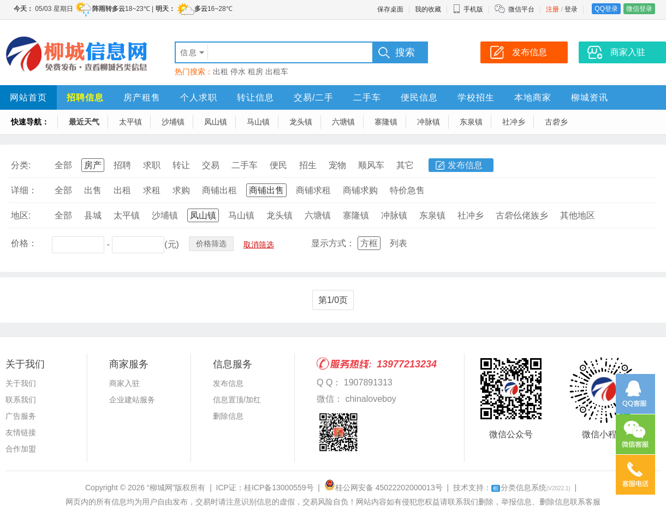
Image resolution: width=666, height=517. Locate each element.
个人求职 (198, 97)
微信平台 (521, 9)
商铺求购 (360, 190)
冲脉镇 (428, 121)
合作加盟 (20, 448)
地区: (21, 215)
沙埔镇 (173, 121)
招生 (308, 165)
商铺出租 (219, 190)
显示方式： (333, 243)
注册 (552, 9)
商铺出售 (266, 190)
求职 (151, 165)
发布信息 (465, 165)
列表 (398, 243)
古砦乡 (556, 121)
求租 (151, 190)
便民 (278, 165)
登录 (571, 9)
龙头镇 (300, 121)
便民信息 (419, 97)
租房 (255, 71)
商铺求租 (313, 190)
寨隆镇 (385, 121)
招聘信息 (85, 97)
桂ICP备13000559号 (279, 487)
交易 (210, 165)
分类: (21, 165)
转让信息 (255, 97)
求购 (181, 190)
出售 (93, 190)
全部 (63, 165)
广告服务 (20, 416)
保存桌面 (390, 9)
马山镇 (258, 121)
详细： (24, 190)
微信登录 (639, 9)
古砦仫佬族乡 (522, 215)
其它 (405, 165)
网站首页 (28, 97)
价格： (24, 243)
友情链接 (20, 432)
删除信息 (228, 416)
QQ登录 (606, 9)
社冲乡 (513, 121)
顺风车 (371, 165)
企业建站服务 (132, 399)
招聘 (122, 165)
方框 (369, 243)
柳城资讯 (589, 97)
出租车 (276, 71)
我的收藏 (428, 9)
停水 (238, 71)
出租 (220, 71)
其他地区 (577, 215)
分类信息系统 (530, 487)
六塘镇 (343, 121)
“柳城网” (161, 487)
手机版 (468, 9)
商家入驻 (124, 383)
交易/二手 (314, 97)
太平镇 (130, 121)
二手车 (367, 97)
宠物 (337, 165)
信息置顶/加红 (237, 399)
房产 (93, 165)
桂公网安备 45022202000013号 (383, 487)
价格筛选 (211, 243)
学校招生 (476, 97)
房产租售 (141, 97)
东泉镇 (471, 121)
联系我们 (20, 399)
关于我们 (20, 383)
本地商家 (532, 97)
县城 (93, 215)
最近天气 (84, 121)
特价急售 (407, 190)
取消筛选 (258, 244)
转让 (181, 165)
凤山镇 (215, 121)
